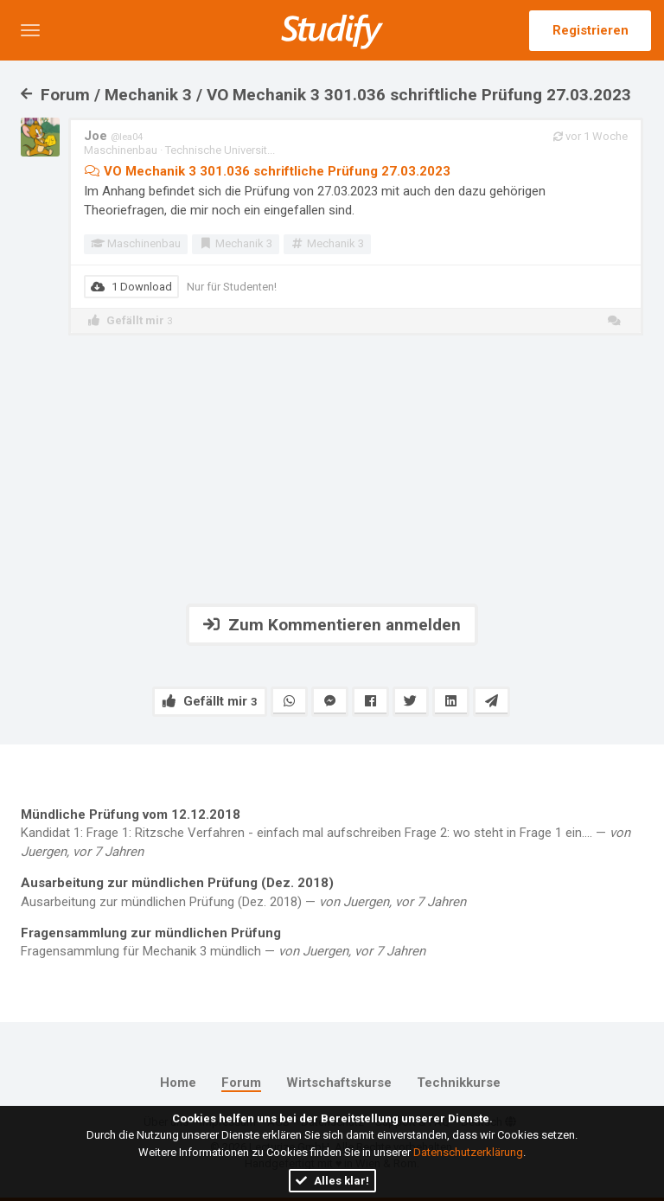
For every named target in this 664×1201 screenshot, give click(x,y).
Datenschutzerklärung (468, 1152)
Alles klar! (332, 1180)
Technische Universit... (220, 150)
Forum (241, 1082)
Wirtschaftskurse (339, 1082)
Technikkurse (459, 1082)
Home (178, 1082)
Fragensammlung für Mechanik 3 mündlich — (332, 941)
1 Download (131, 286)
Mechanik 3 (235, 243)
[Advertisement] (332, 469)
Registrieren (590, 30)
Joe (113, 136)
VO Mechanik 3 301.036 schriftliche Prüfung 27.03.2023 (267, 171)
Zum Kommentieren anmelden (332, 625)
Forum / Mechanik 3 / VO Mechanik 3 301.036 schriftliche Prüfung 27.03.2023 (326, 95)
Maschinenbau (120, 150)
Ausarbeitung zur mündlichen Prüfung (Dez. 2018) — (332, 891)
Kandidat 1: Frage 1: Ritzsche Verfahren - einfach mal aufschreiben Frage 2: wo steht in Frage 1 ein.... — (332, 832)
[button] (30, 30)
